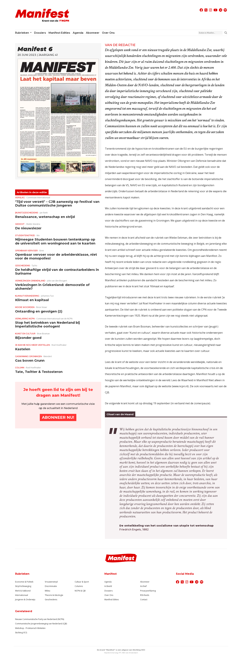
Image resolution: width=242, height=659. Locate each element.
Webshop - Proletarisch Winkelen (30, 628)
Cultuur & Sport (82, 581)
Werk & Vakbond (23, 590)
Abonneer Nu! (58, 417)
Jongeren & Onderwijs (25, 599)
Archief (143, 586)
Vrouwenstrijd (51, 581)
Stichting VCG (21, 632)
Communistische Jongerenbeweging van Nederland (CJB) (41, 623)
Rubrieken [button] (22, 32)
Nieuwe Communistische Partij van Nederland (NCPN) (39, 619)
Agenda (78, 32)
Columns (79, 586)
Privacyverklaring (148, 590)
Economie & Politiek (24, 581)
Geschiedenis (51, 599)
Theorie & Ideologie (54, 595)
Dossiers (40, 32)
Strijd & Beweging (23, 586)
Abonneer (92, 32)
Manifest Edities (59, 32)
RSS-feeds (144, 595)
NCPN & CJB (80, 590)
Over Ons (108, 595)
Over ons (108, 32)
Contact (143, 599)
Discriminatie (51, 586)
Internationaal (21, 595)
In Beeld (108, 586)
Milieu (47, 590)
